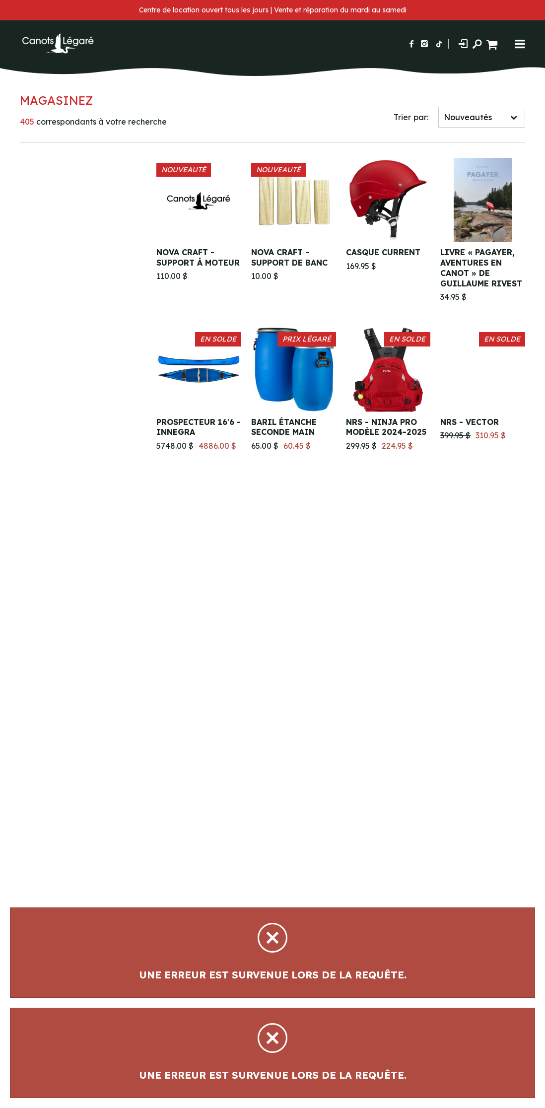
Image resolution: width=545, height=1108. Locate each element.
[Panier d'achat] (493, 43)
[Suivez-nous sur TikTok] (439, 44)
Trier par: (411, 117)
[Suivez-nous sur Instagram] (424, 44)
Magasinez (56, 100)
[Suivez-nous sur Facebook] (411, 44)
